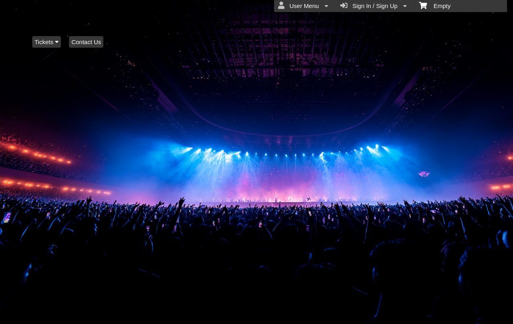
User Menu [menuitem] (303, 5)
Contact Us (86, 41)
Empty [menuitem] (434, 5)
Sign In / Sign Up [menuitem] (373, 5)
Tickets (46, 41)
